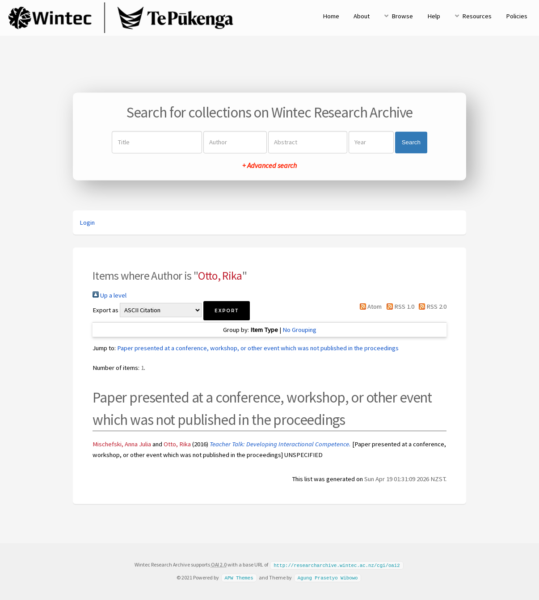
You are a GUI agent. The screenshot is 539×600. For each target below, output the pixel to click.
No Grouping (299, 330)
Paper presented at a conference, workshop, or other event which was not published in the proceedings (258, 348)
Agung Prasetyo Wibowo (328, 577)
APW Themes (238, 577)
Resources (477, 16)
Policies (516, 16)
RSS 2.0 (431, 306)
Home (331, 16)
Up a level (109, 295)
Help (433, 16)
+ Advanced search (269, 165)
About (362, 16)
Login (87, 222)
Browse (402, 16)
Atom (369, 306)
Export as (105, 310)
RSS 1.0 (398, 306)
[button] (226, 310)
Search (411, 142)
